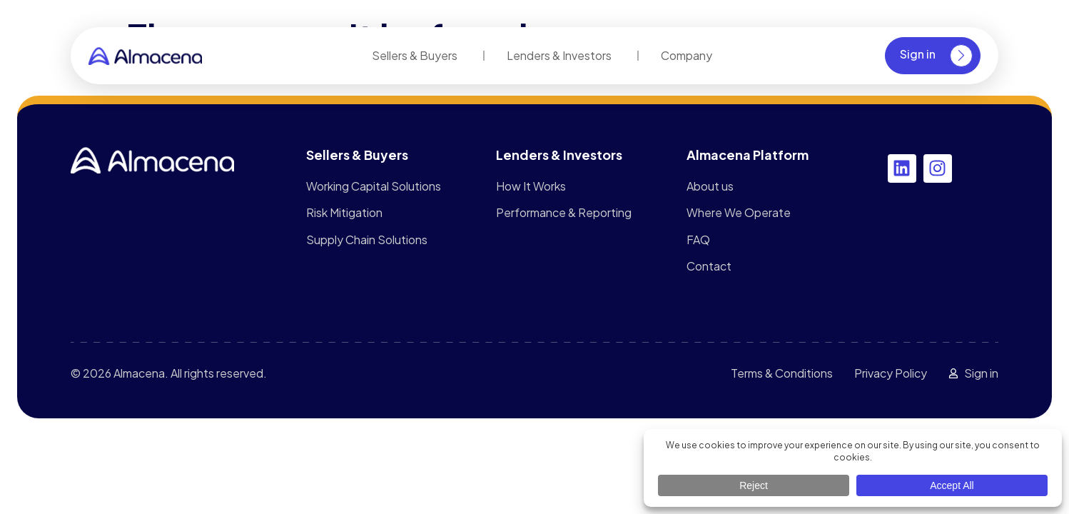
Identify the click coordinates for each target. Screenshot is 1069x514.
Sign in (936, 55)
